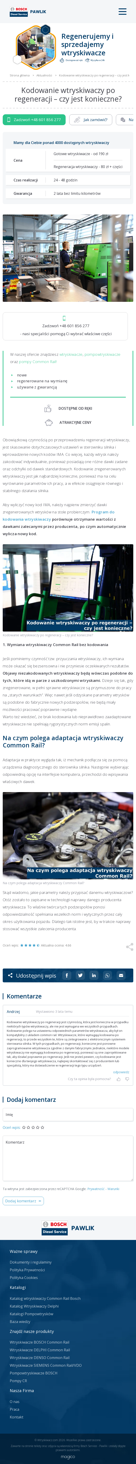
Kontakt (16, 1417)
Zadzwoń (34, 120)
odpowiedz (121, 1072)
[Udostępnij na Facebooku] (66, 975)
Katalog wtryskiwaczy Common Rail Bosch (45, 1298)
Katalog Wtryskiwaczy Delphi (34, 1306)
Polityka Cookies (24, 1277)
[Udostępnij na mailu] (121, 975)
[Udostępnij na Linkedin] (93, 975)
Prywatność (96, 1189)
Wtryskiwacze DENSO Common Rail (39, 1357)
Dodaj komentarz (20, 1200)
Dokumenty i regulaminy (31, 1262)
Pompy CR (18, 1380)
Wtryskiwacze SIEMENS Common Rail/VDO (46, 1365)
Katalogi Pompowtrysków (31, 1313)
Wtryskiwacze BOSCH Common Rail (39, 1342)
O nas (14, 1401)
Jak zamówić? (90, 120)
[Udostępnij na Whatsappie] (107, 975)
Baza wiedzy (20, 1321)
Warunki (113, 1189)
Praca (14, 1409)
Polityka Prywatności (27, 1269)
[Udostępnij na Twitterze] (80, 975)
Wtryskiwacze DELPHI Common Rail (40, 1349)
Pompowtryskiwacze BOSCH (33, 1373)
